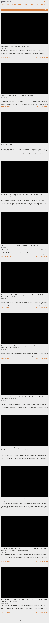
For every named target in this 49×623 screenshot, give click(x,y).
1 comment (7, 358)
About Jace (31, 4)
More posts (45, 616)
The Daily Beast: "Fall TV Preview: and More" (20, 245)
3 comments (7, 510)
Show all (45, 9)
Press (36, 4)
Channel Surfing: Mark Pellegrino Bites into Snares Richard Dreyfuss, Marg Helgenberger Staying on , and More (24, 346)
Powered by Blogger (24, 620)
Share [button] (2, 57)
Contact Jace (42, 4)
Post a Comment (8, 57)
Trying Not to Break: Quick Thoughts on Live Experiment (17, 95)
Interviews (13, 4)
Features (19, 4)
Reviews (7, 4)
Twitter (25, 4)
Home (2, 4)
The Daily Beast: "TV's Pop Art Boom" (10, 145)
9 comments (7, 612)
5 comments (7, 106)
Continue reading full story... (41, 57)
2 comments (7, 561)
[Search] (44, 2)
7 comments (7, 307)
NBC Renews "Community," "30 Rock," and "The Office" (15, 499)
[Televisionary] (6, 2)
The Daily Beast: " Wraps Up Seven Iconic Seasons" (15, 46)
